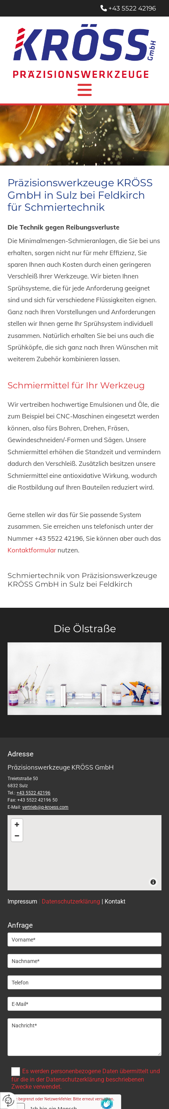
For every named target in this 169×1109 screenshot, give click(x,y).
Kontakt (115, 901)
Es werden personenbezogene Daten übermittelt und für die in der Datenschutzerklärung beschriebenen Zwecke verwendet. (85, 1079)
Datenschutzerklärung (71, 901)
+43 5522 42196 (132, 8)
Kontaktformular (33, 550)
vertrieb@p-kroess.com (45, 807)
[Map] (84, 852)
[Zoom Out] (17, 835)
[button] (84, 90)
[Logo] (84, 51)
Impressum (22, 901)
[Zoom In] (17, 824)
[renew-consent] (8, 1100)
